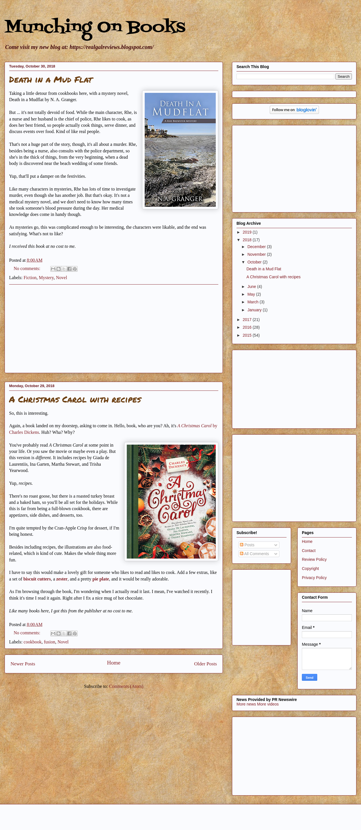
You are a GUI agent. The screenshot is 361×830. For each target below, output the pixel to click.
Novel (61, 277)
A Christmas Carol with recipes (75, 399)
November (257, 254)
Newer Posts (23, 664)
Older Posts (205, 664)
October (255, 262)
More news (246, 704)
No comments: (28, 268)
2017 (248, 319)
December (257, 246)
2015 (248, 335)
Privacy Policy (314, 577)
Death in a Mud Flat (50, 79)
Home (114, 663)
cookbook (33, 641)
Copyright (310, 568)
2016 (248, 327)
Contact (309, 550)
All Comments (254, 553)
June (252, 286)
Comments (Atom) (126, 686)
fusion (49, 641)
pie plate (100, 578)
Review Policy (314, 559)
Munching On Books (95, 28)
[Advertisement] (113, 329)
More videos (268, 704)
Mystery (46, 277)
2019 (248, 232)
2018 (248, 240)
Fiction (30, 277)
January (255, 310)
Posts (247, 545)
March (253, 302)
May (251, 294)
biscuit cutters (37, 578)
